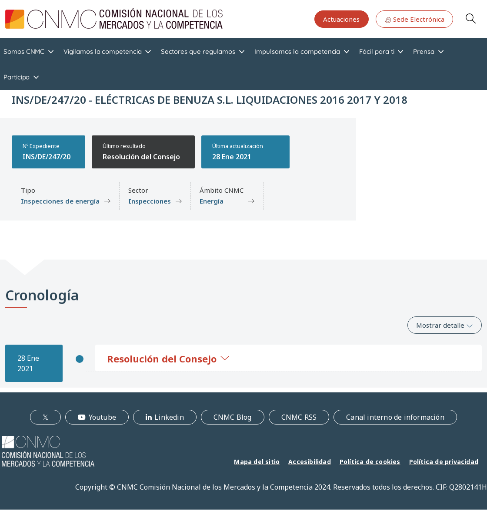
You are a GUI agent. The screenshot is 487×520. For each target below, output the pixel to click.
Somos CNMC (23, 51)
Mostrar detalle (444, 325)
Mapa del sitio (257, 461)
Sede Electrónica (414, 19)
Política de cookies (370, 461)
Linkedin (169, 417)
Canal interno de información (395, 417)
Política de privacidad (443, 461)
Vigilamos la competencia (102, 51)
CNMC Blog (232, 417)
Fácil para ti (376, 51)
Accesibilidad (309, 461)
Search (470, 18)
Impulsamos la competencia (297, 51)
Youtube (102, 417)
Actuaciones (341, 19)
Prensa (423, 51)
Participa (16, 77)
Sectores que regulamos (198, 51)
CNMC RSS (299, 417)
